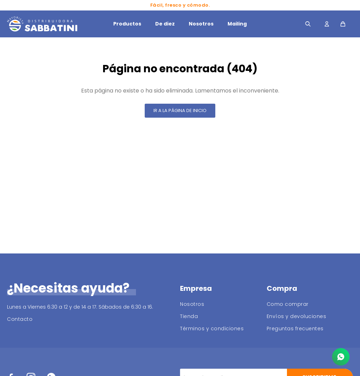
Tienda (189, 316)
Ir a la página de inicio (180, 110)
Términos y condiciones (212, 328)
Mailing (237, 23)
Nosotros (201, 23)
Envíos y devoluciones (296, 316)
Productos (127, 23)
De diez (165, 23)
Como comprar (288, 304)
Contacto (20, 319)
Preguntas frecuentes (295, 328)
